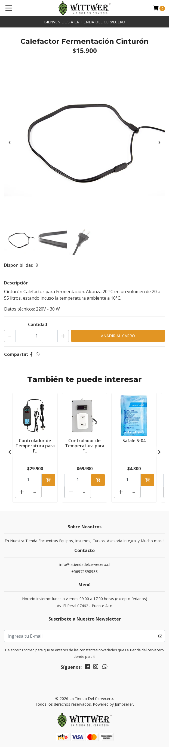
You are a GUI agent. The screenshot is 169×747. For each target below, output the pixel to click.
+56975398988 (84, 571)
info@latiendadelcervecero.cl (84, 564)
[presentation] (9, 142)
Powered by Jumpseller (113, 704)
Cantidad (37, 324)
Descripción (16, 283)
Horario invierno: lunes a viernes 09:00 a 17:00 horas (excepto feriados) (84, 598)
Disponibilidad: (19, 265)
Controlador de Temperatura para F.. (35, 446)
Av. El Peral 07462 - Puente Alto (84, 605)
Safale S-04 (134, 441)
